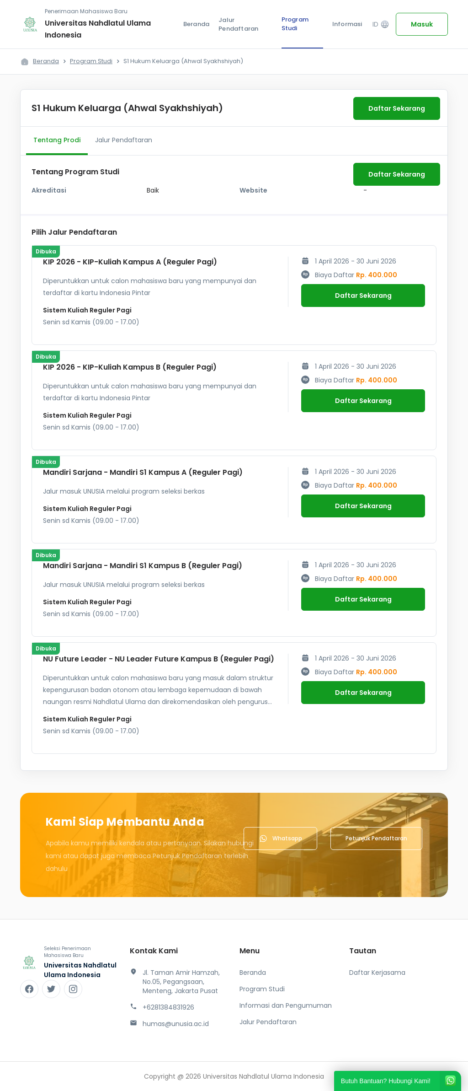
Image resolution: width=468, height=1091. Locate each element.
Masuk (422, 24)
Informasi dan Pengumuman (285, 1005)
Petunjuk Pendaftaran (376, 838)
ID (380, 24)
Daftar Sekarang (396, 108)
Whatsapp (280, 838)
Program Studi (295, 24)
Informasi (347, 24)
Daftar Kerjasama (377, 972)
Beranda (196, 24)
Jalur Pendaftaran (238, 24)
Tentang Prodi (56, 140)
